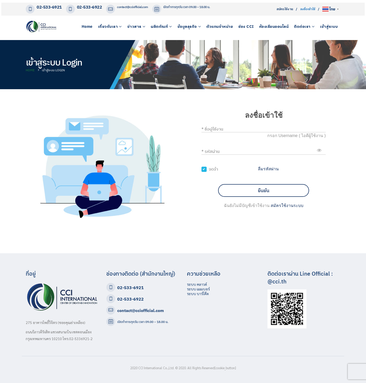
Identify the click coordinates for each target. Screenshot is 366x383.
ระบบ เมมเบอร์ (198, 289)
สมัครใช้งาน (285, 9)
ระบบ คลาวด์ (197, 284)
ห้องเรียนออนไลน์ (274, 26)
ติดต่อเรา (302, 26)
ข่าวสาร (134, 26)
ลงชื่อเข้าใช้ (308, 9)
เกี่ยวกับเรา (108, 26)
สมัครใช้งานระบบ (287, 205)
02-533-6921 (49, 7)
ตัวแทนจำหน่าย (219, 26)
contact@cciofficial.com (132, 7)
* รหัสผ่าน (210, 151)
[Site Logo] (41, 26)
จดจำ (213, 169)
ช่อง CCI (246, 26)
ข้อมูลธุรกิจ (187, 26)
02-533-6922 (89, 7)
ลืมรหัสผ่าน (268, 169)
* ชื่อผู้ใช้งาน (212, 129)
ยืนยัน (263, 190)
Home (87, 26)
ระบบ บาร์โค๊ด (198, 293)
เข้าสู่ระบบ (329, 26)
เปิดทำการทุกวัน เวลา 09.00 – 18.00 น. (142, 322)
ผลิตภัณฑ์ (159, 26)
